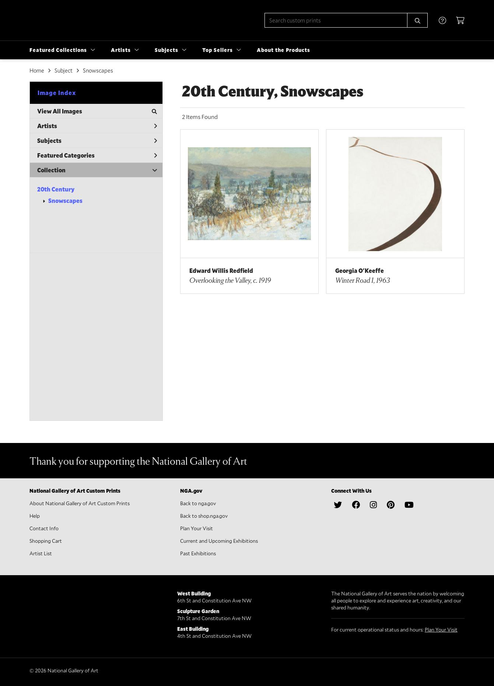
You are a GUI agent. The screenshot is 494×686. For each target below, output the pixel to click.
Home (36, 70)
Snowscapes (65, 200)
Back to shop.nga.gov (204, 515)
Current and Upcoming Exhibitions (219, 540)
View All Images (97, 111)
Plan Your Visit (196, 528)
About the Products (283, 49)
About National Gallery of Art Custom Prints (79, 503)
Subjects (97, 140)
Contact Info (44, 528)
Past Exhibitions (198, 553)
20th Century (55, 189)
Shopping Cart (45, 540)
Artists (97, 126)
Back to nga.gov (198, 503)
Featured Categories (97, 155)
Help (34, 515)
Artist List (40, 553)
